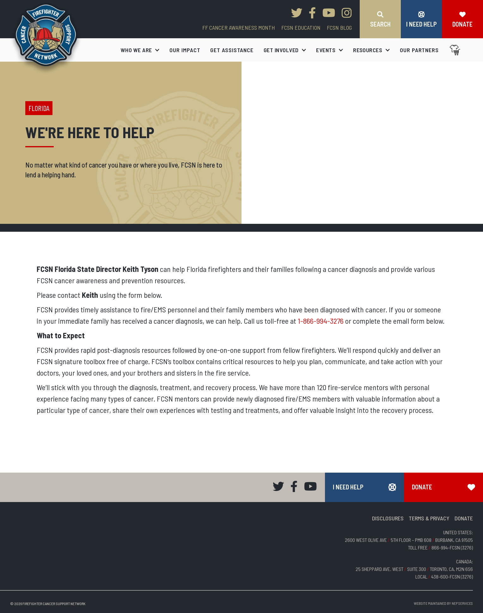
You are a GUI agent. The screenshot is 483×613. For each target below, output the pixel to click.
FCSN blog (339, 27)
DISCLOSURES (388, 518)
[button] (140, 50)
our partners (419, 49)
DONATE (464, 518)
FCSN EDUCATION (301, 27)
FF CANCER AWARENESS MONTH (238, 27)
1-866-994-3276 (321, 320)
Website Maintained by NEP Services (443, 603)
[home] (46, 38)
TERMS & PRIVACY (429, 518)
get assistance (232, 49)
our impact (184, 49)
